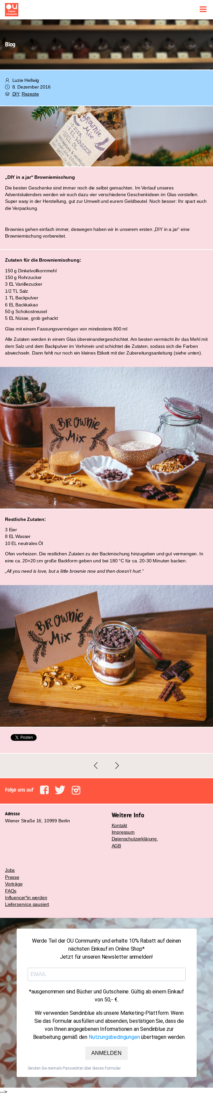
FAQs (10, 891)
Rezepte (30, 94)
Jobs (10, 870)
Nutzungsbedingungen (114, 1037)
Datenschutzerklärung (135, 838)
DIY (15, 94)
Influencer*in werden (26, 897)
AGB (116, 845)
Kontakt (119, 825)
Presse (12, 877)
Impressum (123, 832)
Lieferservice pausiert (27, 904)
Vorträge (14, 883)
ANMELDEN (106, 1053)
